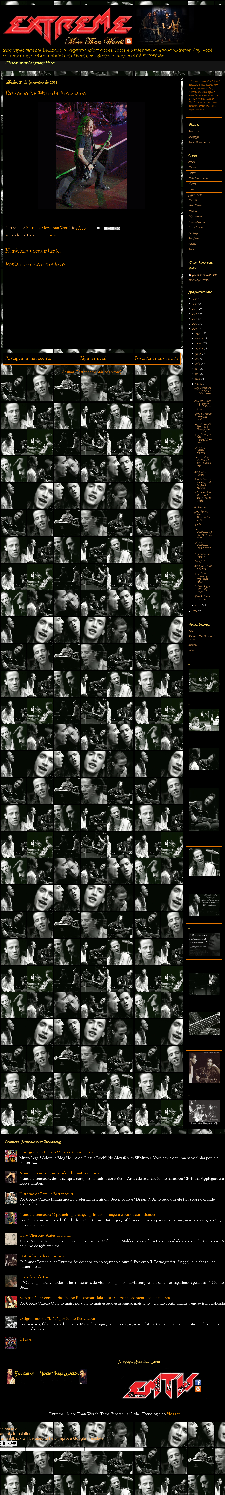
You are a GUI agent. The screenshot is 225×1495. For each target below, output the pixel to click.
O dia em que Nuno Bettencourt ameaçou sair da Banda (203, 497)
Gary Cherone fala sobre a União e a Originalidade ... (202, 392)
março (198, 379)
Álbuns (192, 162)
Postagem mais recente (28, 358)
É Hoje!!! (27, 1339)
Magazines (193, 211)
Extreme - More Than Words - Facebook (203, 638)
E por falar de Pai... (35, 1277)
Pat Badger (194, 233)
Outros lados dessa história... (43, 1256)
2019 (195, 309)
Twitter (192, 650)
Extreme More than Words (204, 275)
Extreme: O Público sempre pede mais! (203, 417)
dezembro (199, 334)
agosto (198, 354)
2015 (195, 329)
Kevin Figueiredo (196, 206)
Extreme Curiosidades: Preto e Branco (202, 545)
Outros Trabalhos (196, 227)
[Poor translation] (12, 1443)
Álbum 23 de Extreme (200, 473)
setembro (199, 349)
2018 (195, 314)
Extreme (192, 184)
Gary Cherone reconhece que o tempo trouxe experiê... (202, 578)
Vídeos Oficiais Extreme (199, 142)
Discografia (194, 137)
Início (191, 631)
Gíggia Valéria (195, 195)
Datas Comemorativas (198, 178)
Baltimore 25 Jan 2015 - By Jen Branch (202, 589)
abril (197, 374)
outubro (199, 344)
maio (197, 369)
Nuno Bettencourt (197, 222)
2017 (194, 319)
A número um (200, 507)
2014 (195, 612)
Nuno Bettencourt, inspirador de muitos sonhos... (61, 1173)
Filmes (191, 189)
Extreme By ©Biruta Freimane (199, 450)
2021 (195, 299)
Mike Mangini (195, 217)
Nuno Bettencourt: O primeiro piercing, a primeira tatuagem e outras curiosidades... (89, 1215)
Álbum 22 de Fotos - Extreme (203, 567)
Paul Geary (194, 238)
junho (198, 364)
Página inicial (93, 358)
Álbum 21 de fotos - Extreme (202, 598)
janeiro (198, 605)
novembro (199, 339)
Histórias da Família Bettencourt (47, 1194)
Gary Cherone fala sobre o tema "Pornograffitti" (202, 427)
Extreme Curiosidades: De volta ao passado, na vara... (203, 534)
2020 (195, 304)
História (193, 200)
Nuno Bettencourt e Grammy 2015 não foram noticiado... (202, 484)
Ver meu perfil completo (199, 280)
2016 (195, 324)
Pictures (49, 235)
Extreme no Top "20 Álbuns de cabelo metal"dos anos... (202, 462)
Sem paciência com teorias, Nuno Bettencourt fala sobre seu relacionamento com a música (95, 1298)
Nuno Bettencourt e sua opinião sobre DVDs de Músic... (202, 405)
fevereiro (199, 384)
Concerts (192, 173)
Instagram (193, 645)
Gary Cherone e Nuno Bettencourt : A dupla (202, 516)
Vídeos (191, 249)
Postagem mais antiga (156, 358)
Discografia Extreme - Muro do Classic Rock (57, 1152)
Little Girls (200, 561)
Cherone (192, 167)
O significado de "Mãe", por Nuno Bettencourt (58, 1319)
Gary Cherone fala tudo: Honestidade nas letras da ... (203, 439)
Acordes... (198, 525)
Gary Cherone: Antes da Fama (45, 1235)
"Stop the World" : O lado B (202, 556)
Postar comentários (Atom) (99, 372)
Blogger (173, 1414)
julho (197, 359)
